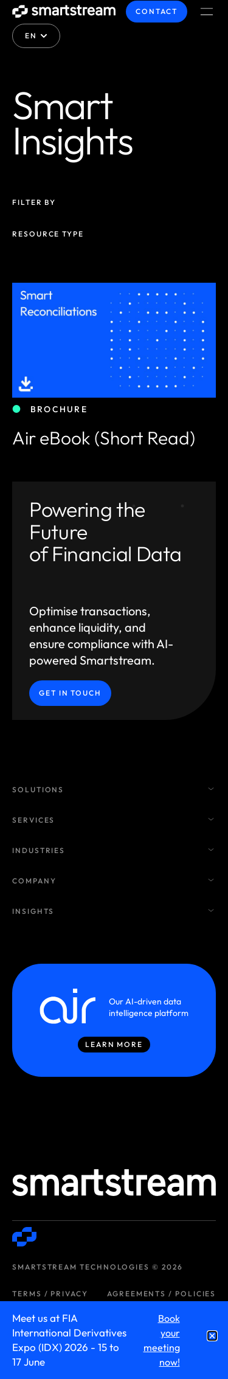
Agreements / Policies (161, 1293)
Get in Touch (70, 692)
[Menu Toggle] (207, 11)
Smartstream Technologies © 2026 (97, 1266)
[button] (212, 1335)
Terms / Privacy (50, 1293)
